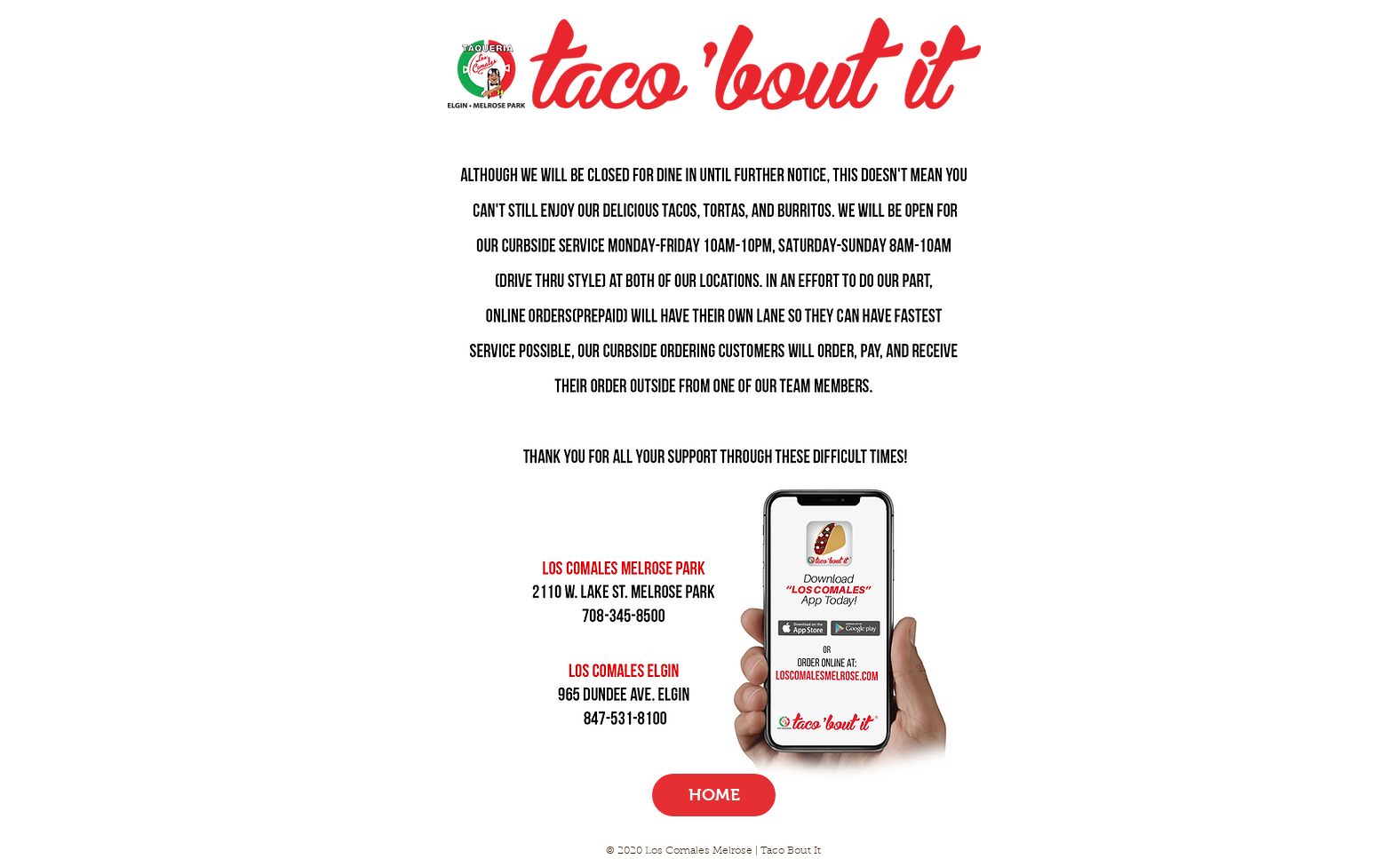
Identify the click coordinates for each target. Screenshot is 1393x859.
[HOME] (714, 795)
